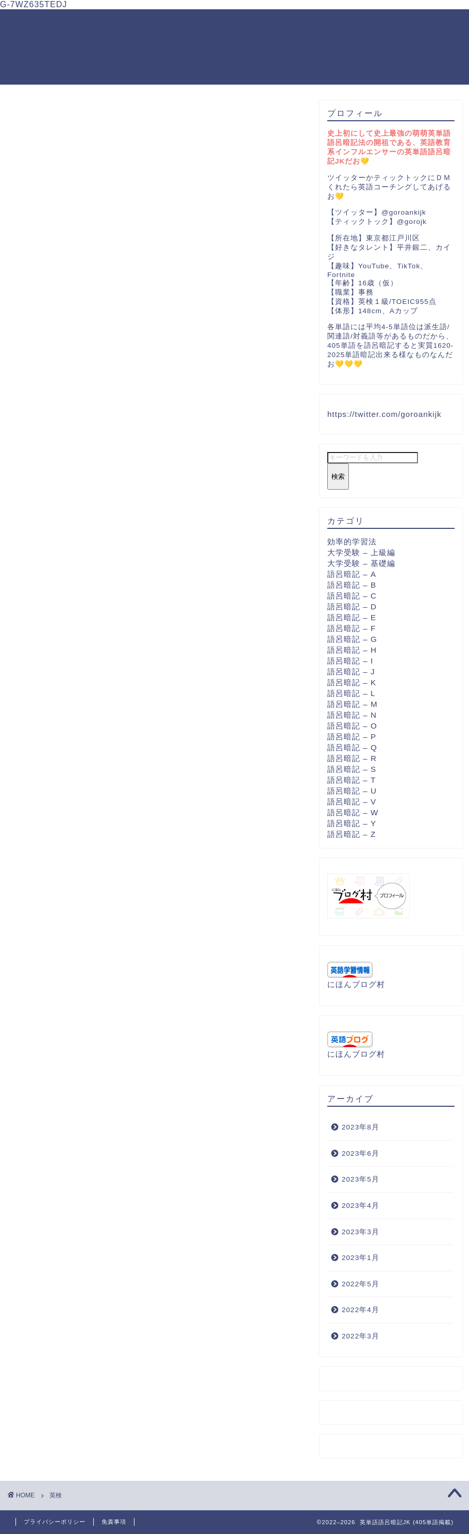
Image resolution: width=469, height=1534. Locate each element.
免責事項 (114, 1522)
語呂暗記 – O (352, 725)
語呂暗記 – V (351, 801)
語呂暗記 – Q (352, 747)
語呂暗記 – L (351, 693)
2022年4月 (360, 1310)
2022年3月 (360, 1336)
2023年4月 (360, 1205)
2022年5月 (360, 1284)
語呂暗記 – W (352, 812)
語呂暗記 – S (351, 769)
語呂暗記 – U (352, 790)
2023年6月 (360, 1153)
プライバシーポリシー (55, 1522)
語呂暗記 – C (352, 595)
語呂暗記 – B (351, 584)
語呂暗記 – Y (351, 823)
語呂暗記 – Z (351, 834)
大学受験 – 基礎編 (361, 563)
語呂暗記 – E (351, 617)
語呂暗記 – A (351, 574)
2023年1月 (360, 1258)
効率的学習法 (352, 541)
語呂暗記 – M (352, 704)
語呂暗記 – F (351, 628)
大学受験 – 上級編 (361, 552)
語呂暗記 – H (352, 649)
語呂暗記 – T (351, 780)
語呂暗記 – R (352, 758)
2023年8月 (360, 1127)
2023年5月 (360, 1179)
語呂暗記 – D (352, 606)
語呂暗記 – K (351, 682)
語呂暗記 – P (351, 736)
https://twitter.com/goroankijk (384, 414)
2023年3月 (360, 1232)
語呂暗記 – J (351, 671)
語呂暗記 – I (350, 660)
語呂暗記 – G (352, 639)
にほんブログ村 (356, 984)
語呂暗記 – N (352, 715)
